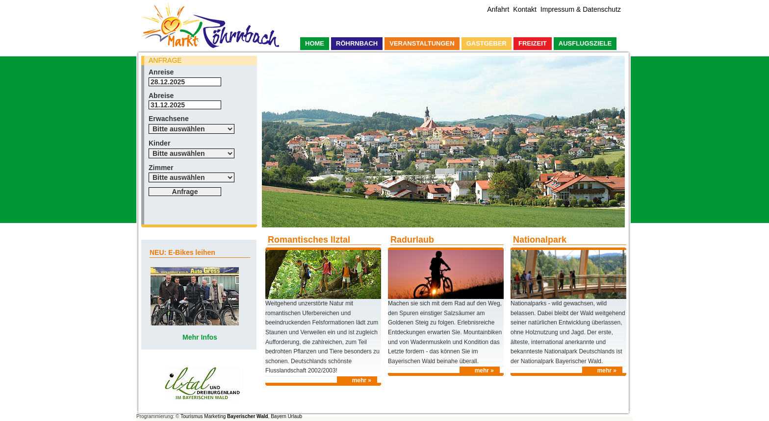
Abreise (161, 95)
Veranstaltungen (421, 43)
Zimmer (161, 168)
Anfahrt (498, 9)
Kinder (159, 143)
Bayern (278, 416)
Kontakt (524, 9)
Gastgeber (486, 43)
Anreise (161, 72)
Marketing (215, 416)
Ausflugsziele (585, 43)
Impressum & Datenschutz (580, 9)
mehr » (361, 380)
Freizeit (532, 43)
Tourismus (191, 416)
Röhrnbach (357, 43)
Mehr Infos (199, 337)
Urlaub (295, 416)
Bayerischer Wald (247, 416)
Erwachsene (169, 119)
